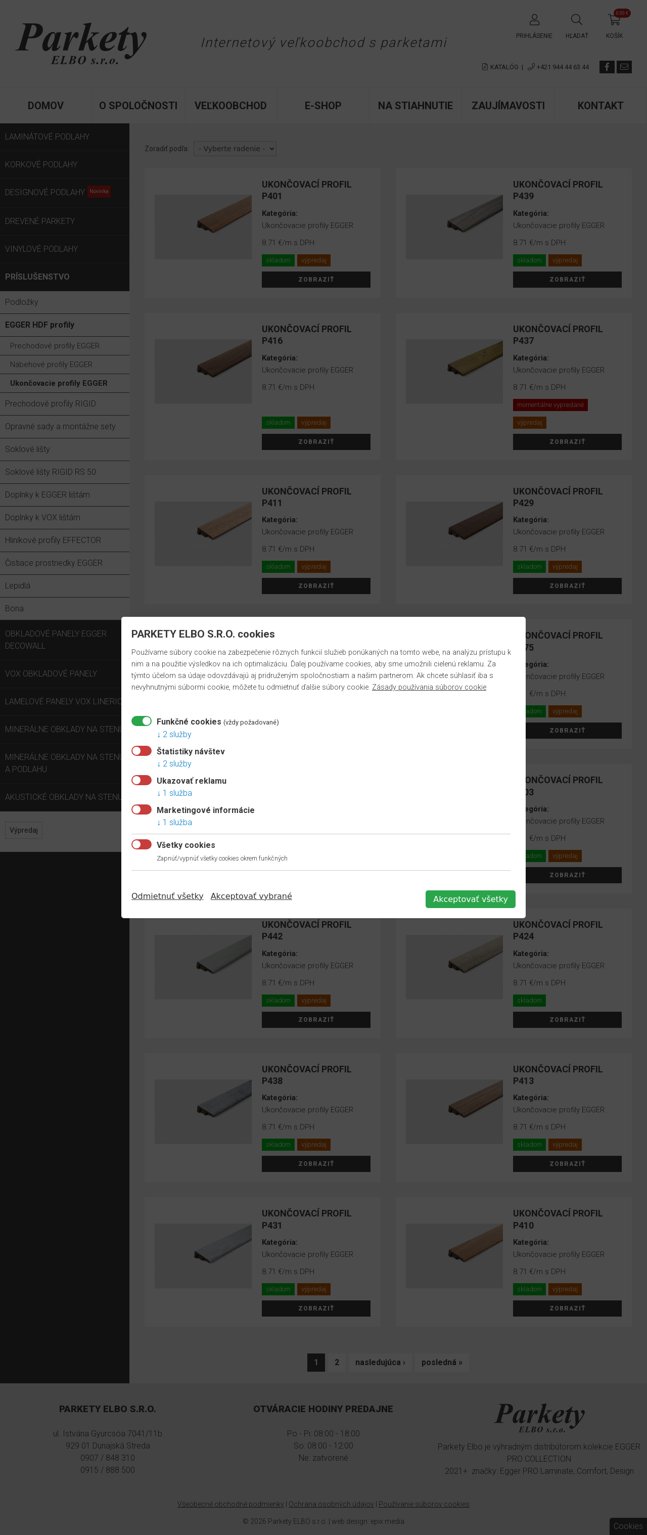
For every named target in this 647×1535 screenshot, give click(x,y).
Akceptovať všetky (470, 899)
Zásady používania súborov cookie (429, 687)
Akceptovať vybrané (251, 896)
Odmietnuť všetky (167, 896)
